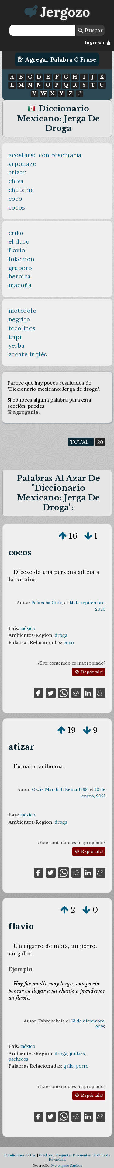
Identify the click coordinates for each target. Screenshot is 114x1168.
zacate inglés (28, 354)
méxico (27, 628)
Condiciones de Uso (20, 1155)
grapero (21, 267)
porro (82, 1066)
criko (16, 233)
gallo (69, 1066)
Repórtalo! (88, 672)
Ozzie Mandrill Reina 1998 (60, 789)
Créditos (46, 1155)
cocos (17, 207)
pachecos (18, 1059)
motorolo (23, 310)
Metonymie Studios (66, 1165)
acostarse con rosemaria (45, 155)
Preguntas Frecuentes (73, 1155)
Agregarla (23, 412)
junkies (77, 1053)
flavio (17, 250)
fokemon (22, 259)
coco (15, 198)
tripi (15, 337)
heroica (20, 276)
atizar (17, 172)
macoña (20, 285)
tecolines (22, 328)
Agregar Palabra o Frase (57, 59)
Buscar (90, 30)
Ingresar (98, 42)
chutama (22, 190)
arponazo (23, 163)
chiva (16, 181)
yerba (17, 345)
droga (61, 635)
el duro (19, 241)
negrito (20, 319)
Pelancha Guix (46, 603)
